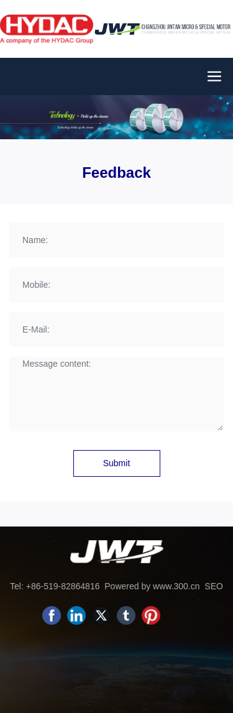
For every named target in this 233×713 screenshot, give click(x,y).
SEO (212, 586)
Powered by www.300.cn (151, 586)
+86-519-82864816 (63, 586)
